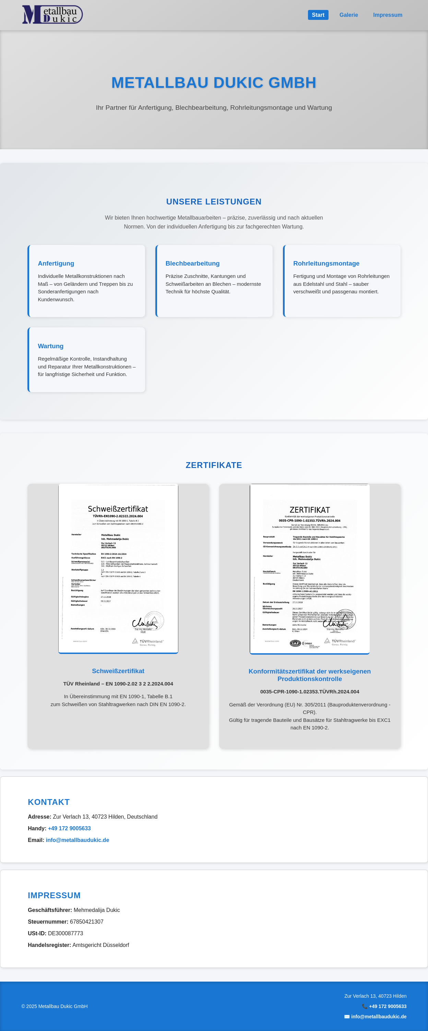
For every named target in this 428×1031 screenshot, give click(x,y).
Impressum (387, 15)
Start (318, 15)
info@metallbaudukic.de (77, 840)
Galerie (349, 15)
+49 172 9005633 (69, 828)
